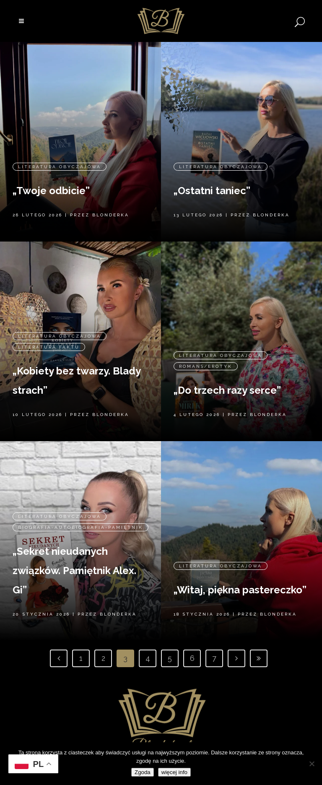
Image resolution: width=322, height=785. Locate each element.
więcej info (174, 772)
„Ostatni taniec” (212, 173)
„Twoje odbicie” (51, 173)
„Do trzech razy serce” (227, 373)
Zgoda (143, 772)
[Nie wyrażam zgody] (311, 763)
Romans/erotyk (205, 349)
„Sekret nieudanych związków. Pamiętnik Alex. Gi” (74, 553)
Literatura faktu (49, 327)
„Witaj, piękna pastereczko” (240, 570)
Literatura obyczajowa (59, 149)
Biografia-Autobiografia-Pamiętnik (80, 510)
